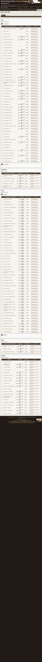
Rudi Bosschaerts (24, 419)
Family (9, 359)
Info (32, 7)
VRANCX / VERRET (7, 413)
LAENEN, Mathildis (8, 161)
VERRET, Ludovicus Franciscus (10, 326)
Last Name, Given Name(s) (10, 26)
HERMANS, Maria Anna (9, 85)
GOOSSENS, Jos (8, 66)
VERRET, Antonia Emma (9, 320)
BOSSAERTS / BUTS (7, 361)
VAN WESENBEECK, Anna (9, 312)
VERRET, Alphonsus (8, 318)
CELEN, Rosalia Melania (9, 39)
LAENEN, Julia (7, 134)
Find (19, 7)
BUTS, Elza (7, 31)
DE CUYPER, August (8, 44)
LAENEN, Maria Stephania (9, 155)
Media (26, 7)
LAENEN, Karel (7, 136)
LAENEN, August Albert (9, 107)
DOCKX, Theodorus (8, 55)
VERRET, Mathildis (8, 331)
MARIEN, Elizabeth (8, 266)
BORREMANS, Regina (9, 204)
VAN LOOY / (6, 399)
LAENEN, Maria (7, 147)
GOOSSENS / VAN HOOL (8, 375)
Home (3, 7)
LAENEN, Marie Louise (9, 158)
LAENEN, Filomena (8, 117)
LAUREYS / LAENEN (7, 388)
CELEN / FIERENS (7, 367)
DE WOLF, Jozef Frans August (10, 218)
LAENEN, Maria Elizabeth (9, 153)
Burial (20, 343)
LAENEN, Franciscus (8, 123)
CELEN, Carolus (7, 36)
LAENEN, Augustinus (8, 109)
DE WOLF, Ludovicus (8, 50)
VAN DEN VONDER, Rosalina (10, 296)
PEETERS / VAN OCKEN (8, 391)
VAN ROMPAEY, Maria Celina (9, 351)
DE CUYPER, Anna (8, 42)
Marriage (20, 359)
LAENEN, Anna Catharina (9, 237)
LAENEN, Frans (7, 128)
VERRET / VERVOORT (8, 410)
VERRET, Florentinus (8, 323)
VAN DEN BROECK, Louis (9, 291)
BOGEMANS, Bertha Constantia (10, 28)
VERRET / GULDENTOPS (8, 405)
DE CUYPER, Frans (8, 215)
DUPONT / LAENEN (7, 369)
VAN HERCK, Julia (8, 299)
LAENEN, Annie (7, 104)
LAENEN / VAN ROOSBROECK (9, 386)
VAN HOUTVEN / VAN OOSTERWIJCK (8, 397)
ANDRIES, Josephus (8, 199)
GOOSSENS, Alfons (8, 61)
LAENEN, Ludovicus (8, 142)
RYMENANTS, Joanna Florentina (10, 285)
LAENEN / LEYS (7, 383)
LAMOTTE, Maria (8, 258)
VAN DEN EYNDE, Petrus (9, 293)
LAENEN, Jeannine (8, 131)
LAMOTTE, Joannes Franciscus (10, 253)
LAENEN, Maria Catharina (9, 150)
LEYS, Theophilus (8, 264)
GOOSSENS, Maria (8, 69)
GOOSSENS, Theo (8, 74)
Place (3, 15)
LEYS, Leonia (7, 261)
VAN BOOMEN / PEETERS (8, 394)
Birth (21, 26)
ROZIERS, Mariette (7, 348)
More (38, 7)
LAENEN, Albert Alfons (9, 90)
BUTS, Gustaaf (7, 34)
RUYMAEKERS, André (9, 280)
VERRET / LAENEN (7, 407)
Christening (20, 173)
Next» (7, 23)
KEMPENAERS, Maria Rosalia (10, 231)
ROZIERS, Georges (8, 277)
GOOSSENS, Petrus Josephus (10, 223)
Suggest (8, 15)
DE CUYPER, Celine (8, 47)
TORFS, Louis (7, 288)
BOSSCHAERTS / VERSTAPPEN (7, 364)
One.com (17, 420)
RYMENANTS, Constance (9, 283)
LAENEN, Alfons (7, 93)
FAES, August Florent (8, 58)
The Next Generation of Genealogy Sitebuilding (21, 417)
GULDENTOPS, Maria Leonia (10, 80)
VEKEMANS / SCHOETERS (9, 402)
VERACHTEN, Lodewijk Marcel (10, 315)
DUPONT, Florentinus (8, 220)
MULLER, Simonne (8, 269)
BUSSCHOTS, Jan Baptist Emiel (10, 207)
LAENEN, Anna (7, 101)
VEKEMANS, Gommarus (8, 183)
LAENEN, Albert (7, 88)
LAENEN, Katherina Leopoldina (10, 139)
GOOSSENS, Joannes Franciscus (11, 63)
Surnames (40, 3)
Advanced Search (35, 3)
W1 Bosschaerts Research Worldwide (34, 29)
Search (7, 7)
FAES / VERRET (7, 372)
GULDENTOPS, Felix (8, 77)
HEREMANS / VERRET (8, 380)
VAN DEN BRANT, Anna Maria (9, 178)
